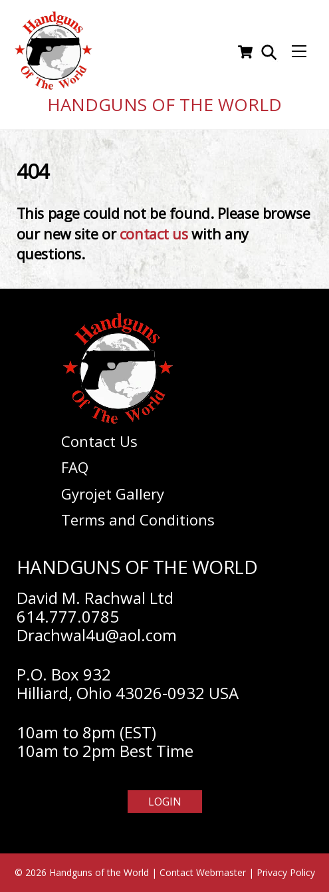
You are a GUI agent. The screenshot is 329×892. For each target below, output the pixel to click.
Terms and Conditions (138, 519)
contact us (154, 233)
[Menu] (299, 52)
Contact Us (99, 441)
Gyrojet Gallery (112, 494)
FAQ (74, 467)
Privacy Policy (286, 872)
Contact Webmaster (203, 872)
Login (164, 801)
